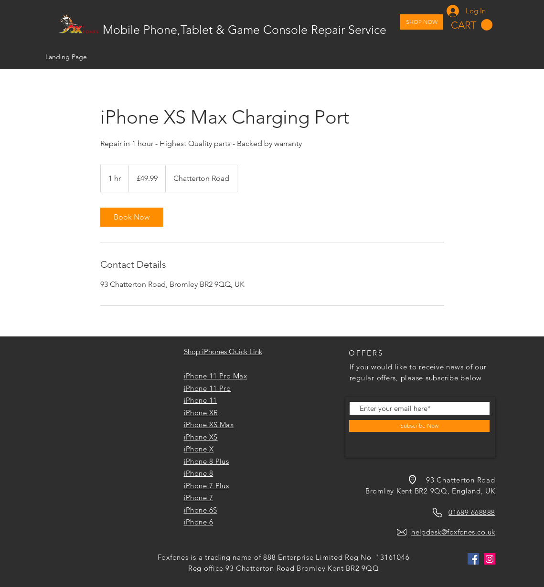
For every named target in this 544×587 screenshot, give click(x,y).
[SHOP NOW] (421, 22)
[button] (471, 25)
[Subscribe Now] (419, 426)
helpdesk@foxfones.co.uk (453, 531)
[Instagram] (489, 559)
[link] (131, 217)
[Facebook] (473, 559)
